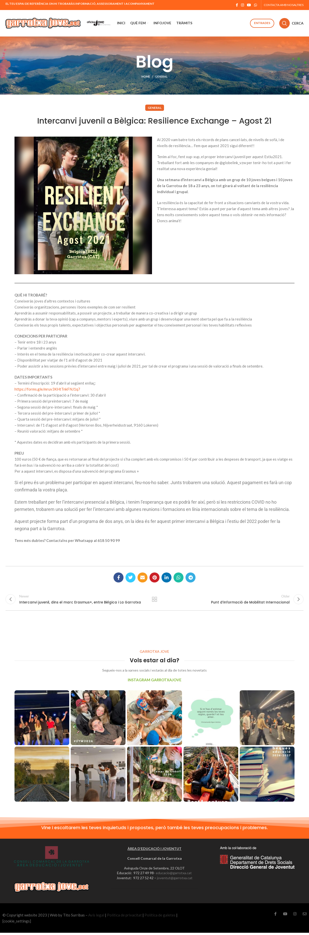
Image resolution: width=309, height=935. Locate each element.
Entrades (262, 23)
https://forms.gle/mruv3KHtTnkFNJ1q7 (47, 389)
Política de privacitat (124, 917)
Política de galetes (160, 917)
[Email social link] (143, 577)
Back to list (155, 600)
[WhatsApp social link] (255, 5)
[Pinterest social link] (155, 577)
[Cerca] (291, 23)
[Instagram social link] (243, 5)
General (161, 76)
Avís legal (96, 917)
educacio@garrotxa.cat (174, 875)
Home (146, 76)
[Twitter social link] (131, 577)
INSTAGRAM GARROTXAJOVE (155, 682)
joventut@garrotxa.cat (174, 880)
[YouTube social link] (249, 5)
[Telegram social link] (191, 577)
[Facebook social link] (237, 5)
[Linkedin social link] (167, 577)
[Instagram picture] (41, 720)
